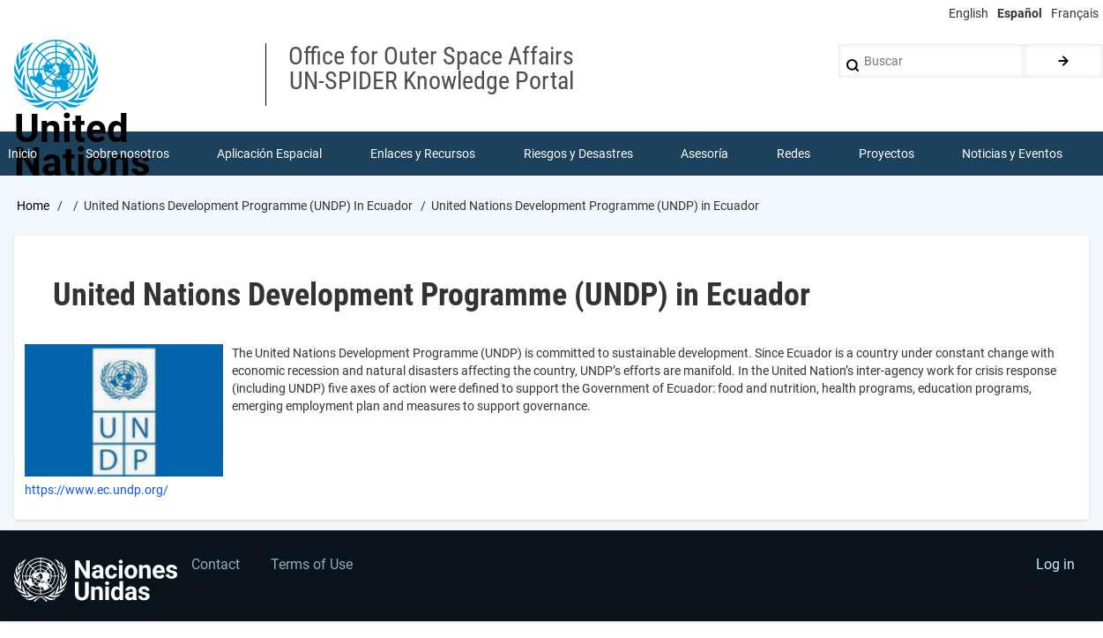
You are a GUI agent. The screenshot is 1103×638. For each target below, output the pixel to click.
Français (1075, 13)
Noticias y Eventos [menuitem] (1012, 153)
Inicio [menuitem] (22, 153)
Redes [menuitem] (793, 153)
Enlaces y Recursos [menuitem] (422, 153)
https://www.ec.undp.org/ (96, 490)
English (968, 13)
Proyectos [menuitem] (886, 153)
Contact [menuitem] (215, 564)
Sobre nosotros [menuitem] (127, 153)
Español (1019, 13)
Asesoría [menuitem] (704, 153)
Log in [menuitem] (1055, 564)
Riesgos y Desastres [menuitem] (578, 153)
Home (33, 206)
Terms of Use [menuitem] (312, 564)
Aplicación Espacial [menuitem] (269, 153)
